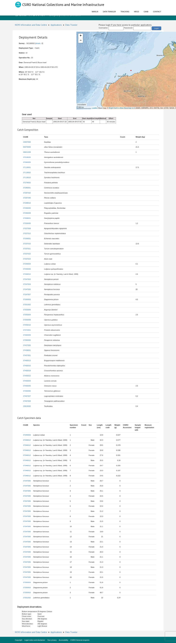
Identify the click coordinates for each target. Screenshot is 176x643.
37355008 (27, 320)
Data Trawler (109, 12)
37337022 (27, 254)
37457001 (27, 355)
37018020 (27, 157)
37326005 (27, 223)
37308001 (27, 218)
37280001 (27, 188)
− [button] (81, 40)
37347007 (27, 294)
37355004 (27, 315)
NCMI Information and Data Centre (31, 24)
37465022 (27, 376)
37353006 (27, 310)
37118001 (27, 167)
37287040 (27, 198)
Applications (56, 24)
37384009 (27, 335)
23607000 (27, 142)
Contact (157, 12)
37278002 (27, 183)
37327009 (27, 228)
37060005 (27, 162)
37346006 (27, 269)
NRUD (136, 12)
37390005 (27, 340)
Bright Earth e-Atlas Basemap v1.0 (122, 108)
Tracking (125, 12)
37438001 (27, 350)
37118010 (27, 177)
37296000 (27, 208)
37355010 (27, 325)
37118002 (27, 172)
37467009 (27, 401)
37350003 (27, 299)
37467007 (27, 396)
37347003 (27, 279)
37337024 (27, 259)
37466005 (27, 386)
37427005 (27, 345)
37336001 (27, 238)
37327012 (27, 233)
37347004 (27, 284)
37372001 (27, 330)
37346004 (27, 264)
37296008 (27, 213)
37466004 (27, 381)
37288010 (27, 203)
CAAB (146, 12)
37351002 (27, 304)
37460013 (27, 360)
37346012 (27, 274)
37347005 (27, 289)
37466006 (27, 391)
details (38, 43)
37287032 (27, 193)
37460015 (27, 366)
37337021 (27, 249)
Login (156, 28)
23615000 (27, 406)
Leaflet (94, 108)
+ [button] (81, 36)
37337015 (27, 244)
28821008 (27, 152)
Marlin (95, 12)
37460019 (27, 371)
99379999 (27, 147)
